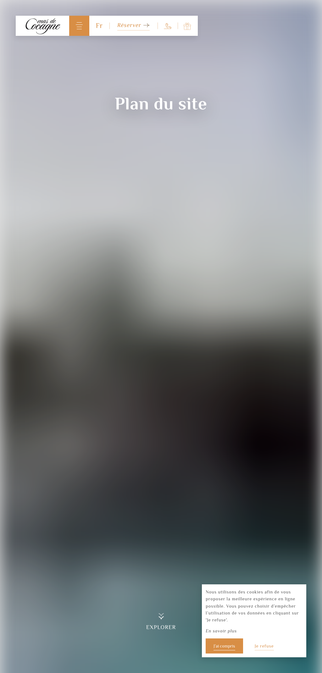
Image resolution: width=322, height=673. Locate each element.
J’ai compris (224, 645)
